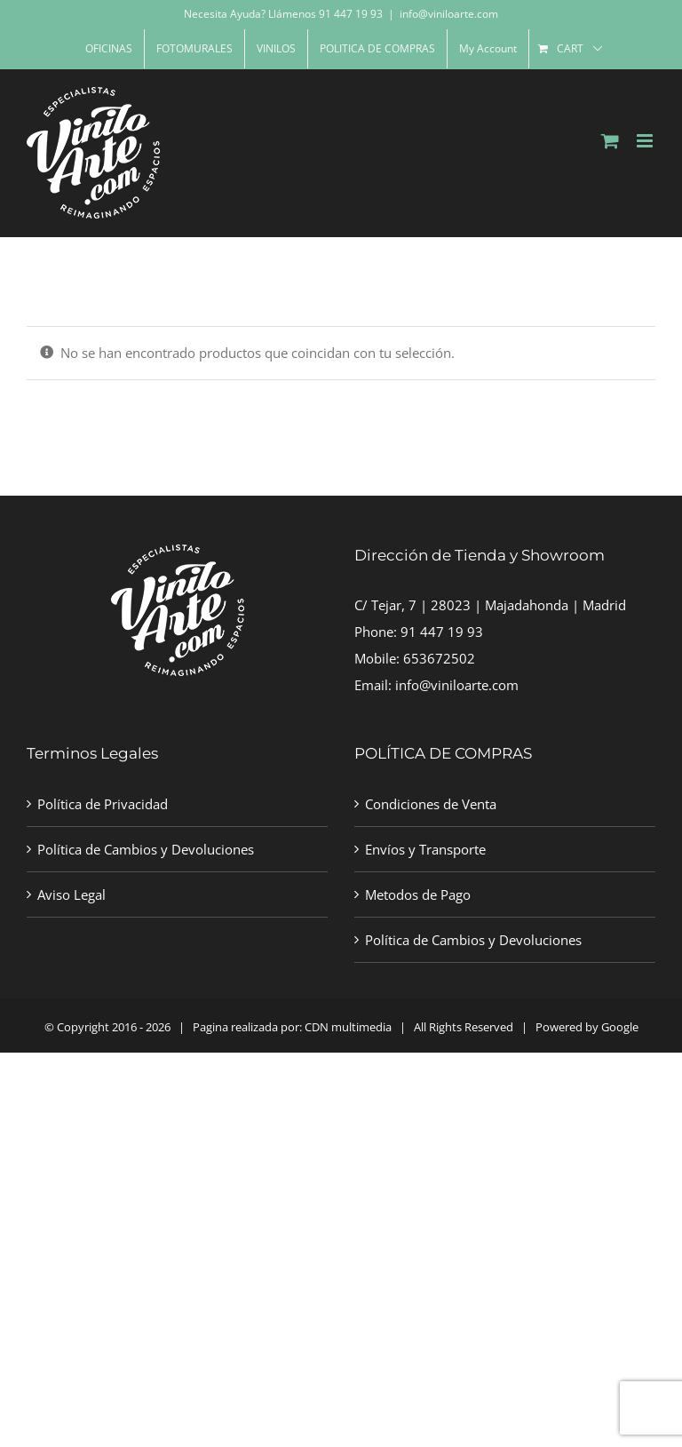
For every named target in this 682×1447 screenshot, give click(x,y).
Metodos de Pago (418, 894)
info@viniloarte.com (449, 13)
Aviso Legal (71, 894)
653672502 (439, 658)
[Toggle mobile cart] (610, 140)
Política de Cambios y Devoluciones (145, 849)
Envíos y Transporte (425, 849)
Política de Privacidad (102, 804)
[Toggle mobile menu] (646, 140)
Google (619, 1027)
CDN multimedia (348, 1027)
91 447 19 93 (441, 631)
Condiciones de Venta (430, 804)
